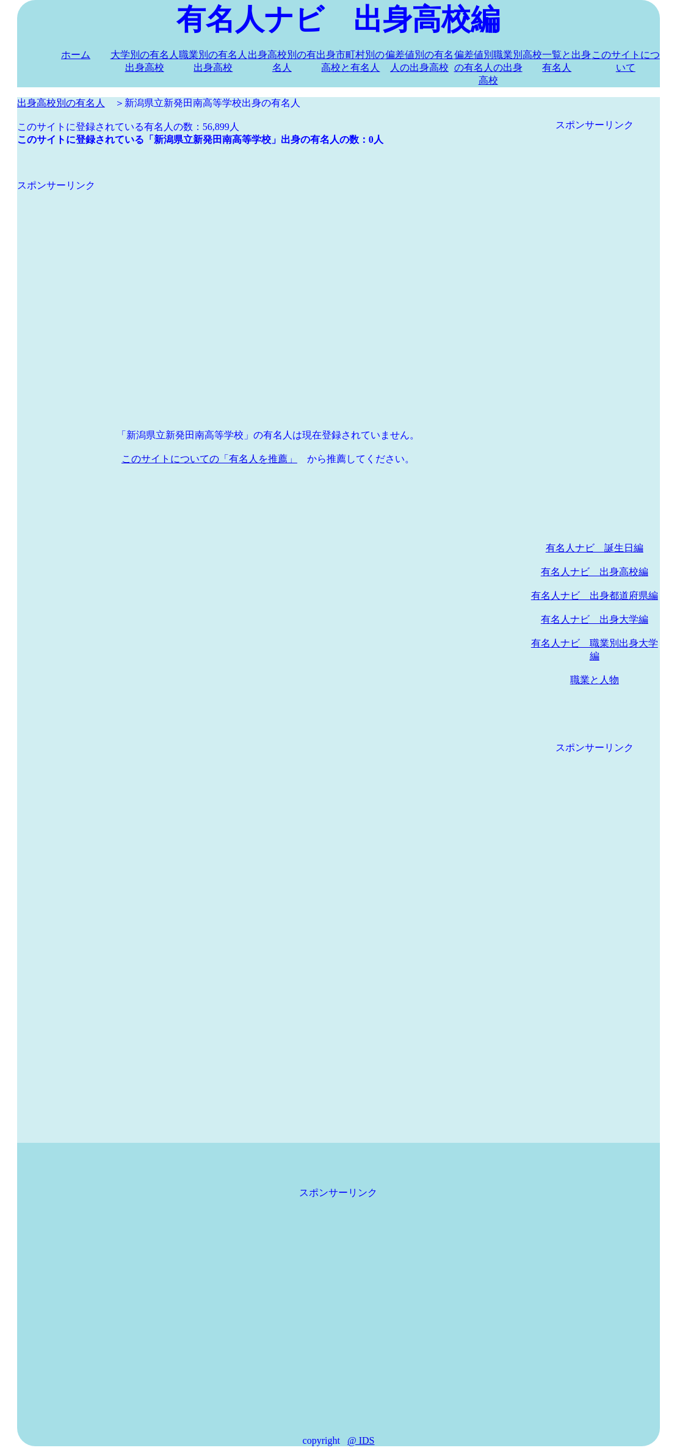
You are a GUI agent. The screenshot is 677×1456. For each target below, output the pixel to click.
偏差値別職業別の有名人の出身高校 (488, 67)
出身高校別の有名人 (61, 103)
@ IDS (361, 1440)
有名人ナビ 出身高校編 (594, 572)
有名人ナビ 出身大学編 (594, 619)
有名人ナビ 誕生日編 (594, 548)
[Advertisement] (268, 277)
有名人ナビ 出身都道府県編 (594, 595)
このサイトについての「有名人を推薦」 (209, 459)
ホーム (75, 54)
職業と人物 (594, 680)
